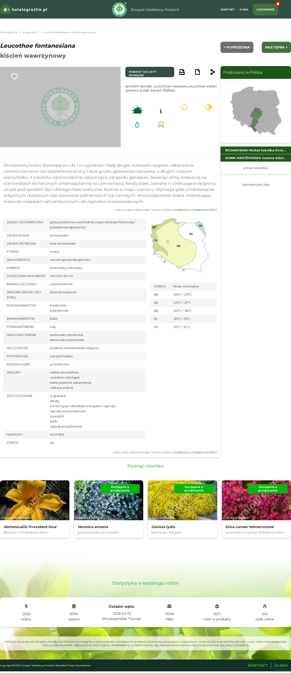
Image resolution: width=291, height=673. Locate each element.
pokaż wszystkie (255, 168)
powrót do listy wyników (142, 73)
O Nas (243, 9)
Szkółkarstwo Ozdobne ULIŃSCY (195, 209)
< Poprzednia (237, 47)
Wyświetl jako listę (255, 184)
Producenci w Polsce (242, 72)
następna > (276, 47)
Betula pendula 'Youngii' (121, 619)
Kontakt (228, 9)
